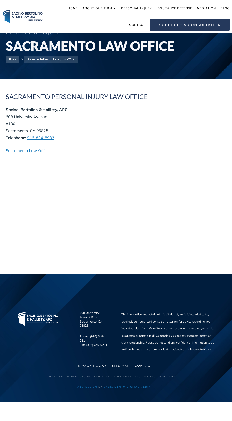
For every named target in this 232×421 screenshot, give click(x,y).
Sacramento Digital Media (127, 406)
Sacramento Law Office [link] (27, 170)
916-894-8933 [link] (40, 157)
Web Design (87, 406)
